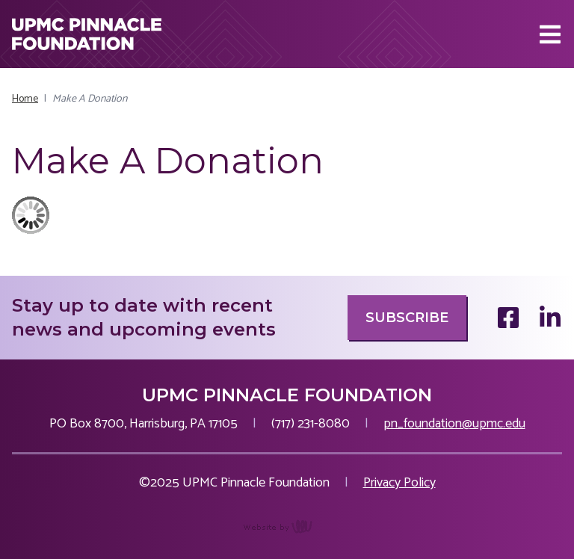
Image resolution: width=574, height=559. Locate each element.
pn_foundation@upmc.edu (454, 424)
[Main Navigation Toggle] (550, 34)
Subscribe (406, 317)
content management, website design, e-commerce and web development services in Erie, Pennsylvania (287, 534)
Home (25, 99)
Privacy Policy (399, 483)
